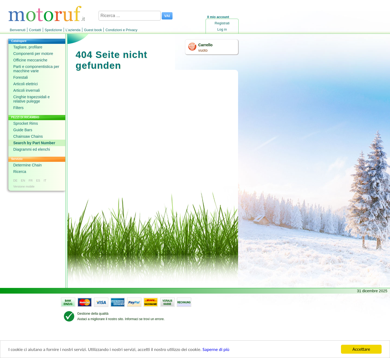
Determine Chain (27, 165)
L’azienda (73, 30)
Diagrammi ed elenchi (31, 149)
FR (31, 180)
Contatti (35, 30)
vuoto (202, 50)
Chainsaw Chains (28, 136)
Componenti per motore (33, 53)
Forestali (20, 77)
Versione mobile (23, 186)
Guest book (93, 30)
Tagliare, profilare (27, 47)
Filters (18, 108)
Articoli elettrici (25, 84)
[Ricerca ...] (130, 16)
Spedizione (53, 30)
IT (45, 180)
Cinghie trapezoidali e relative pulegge (31, 99)
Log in (222, 29)
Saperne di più (216, 350)
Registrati (222, 23)
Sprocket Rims (25, 123)
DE (15, 180)
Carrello (205, 45)
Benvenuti (17, 30)
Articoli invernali (26, 90)
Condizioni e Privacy (121, 30)
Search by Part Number (34, 143)
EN (23, 180)
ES (38, 180)
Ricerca (19, 171)
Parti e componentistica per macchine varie (36, 68)
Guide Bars (22, 130)
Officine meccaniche (30, 60)
